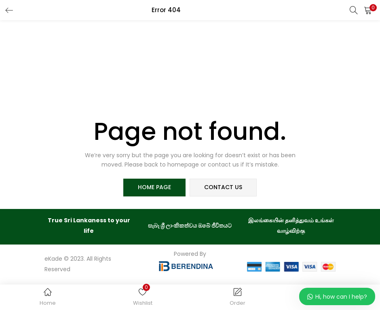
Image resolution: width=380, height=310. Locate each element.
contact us (223, 187)
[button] (368, 10)
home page (154, 187)
